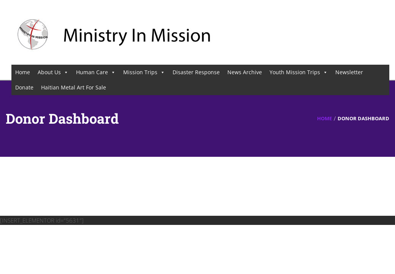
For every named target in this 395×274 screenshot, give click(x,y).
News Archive (244, 72)
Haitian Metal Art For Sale (73, 87)
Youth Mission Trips (299, 72)
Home (22, 72)
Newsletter (349, 72)
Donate (24, 87)
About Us (53, 72)
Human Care (96, 72)
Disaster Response (196, 72)
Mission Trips (144, 72)
